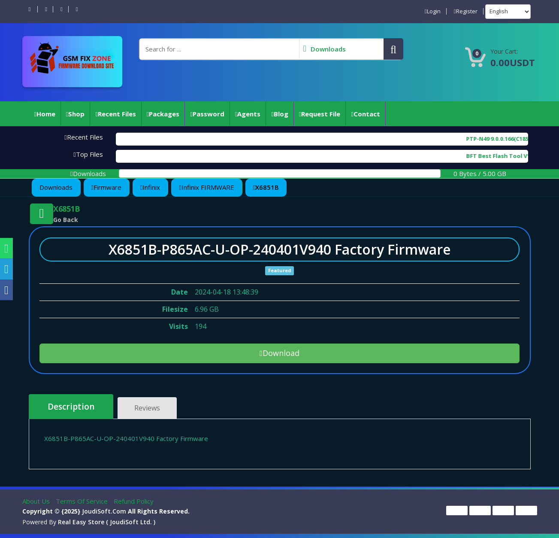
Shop (75, 113)
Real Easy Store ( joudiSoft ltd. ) (106, 522)
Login (433, 11)
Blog (279, 113)
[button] (393, 49)
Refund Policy (134, 501)
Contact (365, 113)
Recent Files (115, 113)
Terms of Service (82, 501)
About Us (36, 501)
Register (465, 11)
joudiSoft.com (104, 511)
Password (207, 113)
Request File (319, 113)
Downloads (56, 187)
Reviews (147, 408)
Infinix (150, 187)
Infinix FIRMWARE (206, 187)
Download (279, 353)
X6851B (266, 187)
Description (71, 406)
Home (44, 113)
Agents (247, 113)
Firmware (106, 187)
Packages (163, 113)
